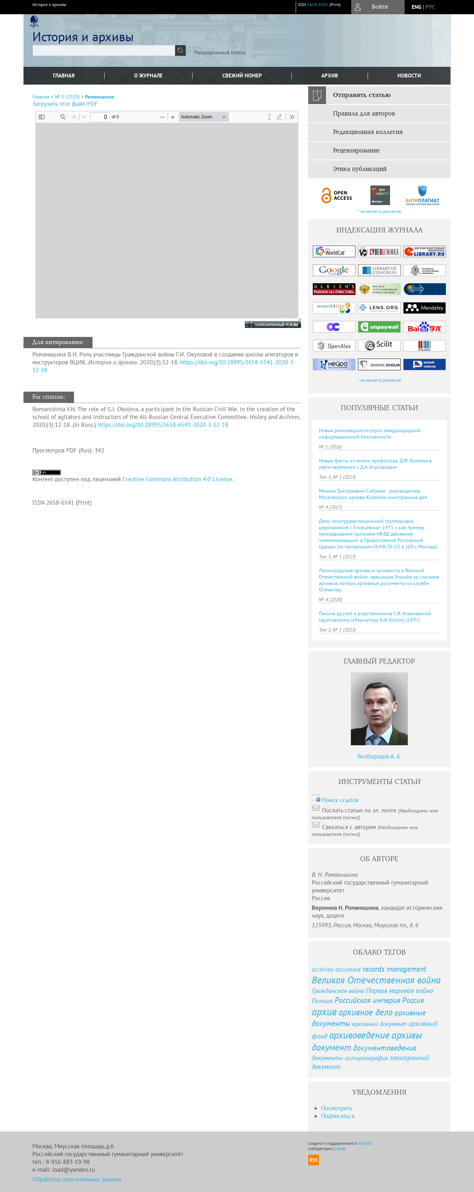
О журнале (148, 75)
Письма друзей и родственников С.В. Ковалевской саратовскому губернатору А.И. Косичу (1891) (375, 616)
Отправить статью (362, 95)
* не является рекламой (379, 211)
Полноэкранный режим (266, 324)
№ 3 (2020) (67, 96)
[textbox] (104, 50)
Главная (64, 75)
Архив (329, 75)
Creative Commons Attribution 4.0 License (177, 479)
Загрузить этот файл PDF (65, 104)
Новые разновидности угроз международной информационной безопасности (369, 433)
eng (416, 7)
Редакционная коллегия (368, 132)
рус (430, 7)
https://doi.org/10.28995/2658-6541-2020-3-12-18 (163, 425)
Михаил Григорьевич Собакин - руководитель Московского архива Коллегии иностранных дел (373, 494)
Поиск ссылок (340, 800)
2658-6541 (317, 4)
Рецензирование (356, 150)
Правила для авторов (364, 114)
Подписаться (337, 1116)
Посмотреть (336, 1108)
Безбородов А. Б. (379, 756)
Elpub (339, 1148)
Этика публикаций (359, 169)
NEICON (365, 1143)
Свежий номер (242, 75)
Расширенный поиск (220, 52)
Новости (409, 75)
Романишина (99, 96)
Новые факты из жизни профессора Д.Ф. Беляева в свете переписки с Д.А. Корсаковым (375, 463)
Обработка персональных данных (77, 1179)
